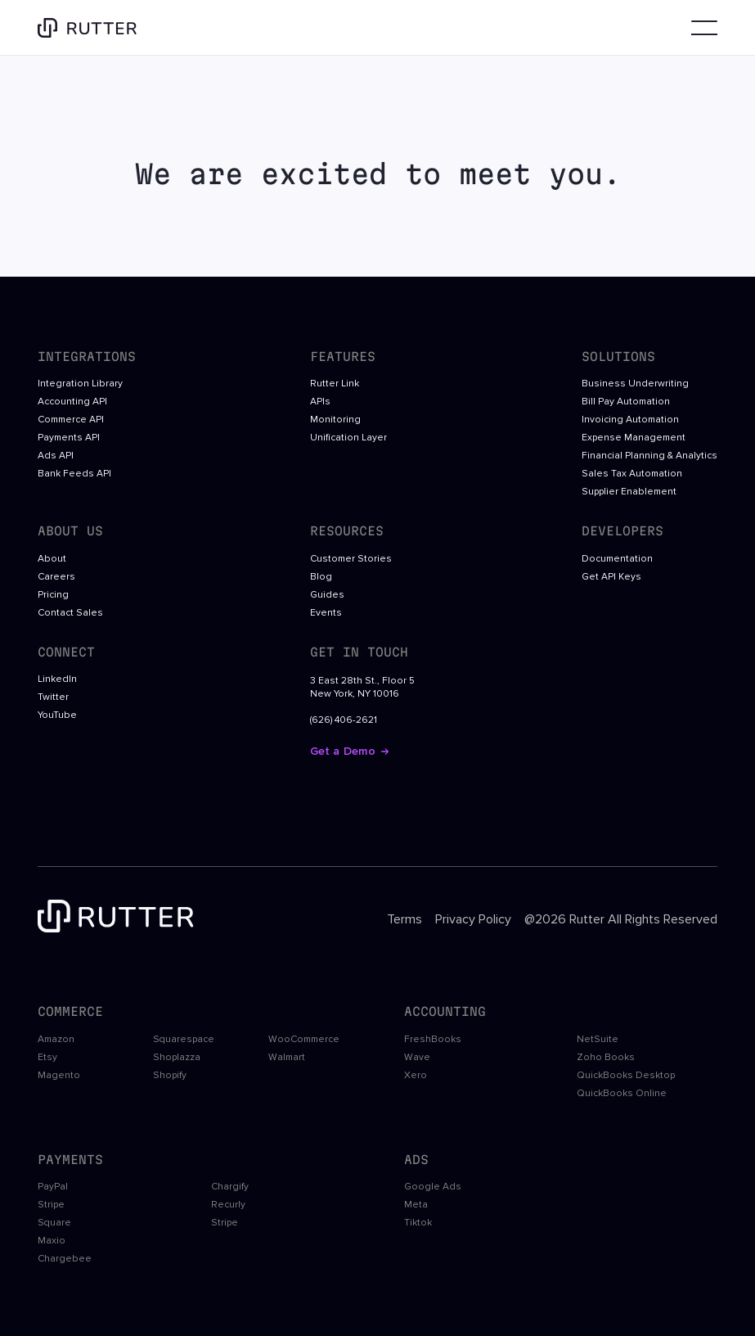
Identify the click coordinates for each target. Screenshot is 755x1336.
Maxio (51, 1241)
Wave (417, 1058)
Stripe (51, 1205)
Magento (59, 1076)
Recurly (228, 1205)
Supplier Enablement (629, 492)
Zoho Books (606, 1058)
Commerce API (71, 420)
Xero (415, 1076)
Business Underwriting (635, 384)
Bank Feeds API (74, 474)
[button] (701, 27)
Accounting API (72, 402)
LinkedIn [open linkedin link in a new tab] (57, 679)
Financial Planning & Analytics (649, 456)
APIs (320, 402)
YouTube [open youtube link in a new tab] (57, 715)
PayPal (53, 1187)
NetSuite (597, 1040)
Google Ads (432, 1187)
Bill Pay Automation (626, 402)
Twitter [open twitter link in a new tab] (53, 697)
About (52, 559)
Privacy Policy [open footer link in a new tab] (473, 919)
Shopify (170, 1076)
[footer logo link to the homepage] (119, 919)
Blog (321, 577)
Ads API (56, 456)
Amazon (56, 1040)
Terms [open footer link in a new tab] (404, 919)
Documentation (617, 559)
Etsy (47, 1058)
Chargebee (65, 1259)
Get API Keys (611, 577)
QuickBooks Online (622, 1094)
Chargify (230, 1187)
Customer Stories (351, 559)
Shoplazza (176, 1058)
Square (54, 1223)
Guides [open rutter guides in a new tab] (327, 595)
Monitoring (335, 420)
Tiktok (418, 1223)
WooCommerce (303, 1040)
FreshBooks (432, 1040)
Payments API (69, 438)
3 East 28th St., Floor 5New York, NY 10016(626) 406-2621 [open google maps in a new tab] (362, 700)
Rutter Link (334, 384)
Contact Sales (70, 613)
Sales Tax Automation (632, 474)
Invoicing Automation (630, 420)
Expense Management (633, 438)
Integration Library (80, 384)
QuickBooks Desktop (626, 1076)
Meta (416, 1205)
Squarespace (183, 1040)
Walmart (286, 1058)
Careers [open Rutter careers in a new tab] (56, 577)
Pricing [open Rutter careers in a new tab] (53, 595)
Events (326, 613)
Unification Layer (348, 438)
